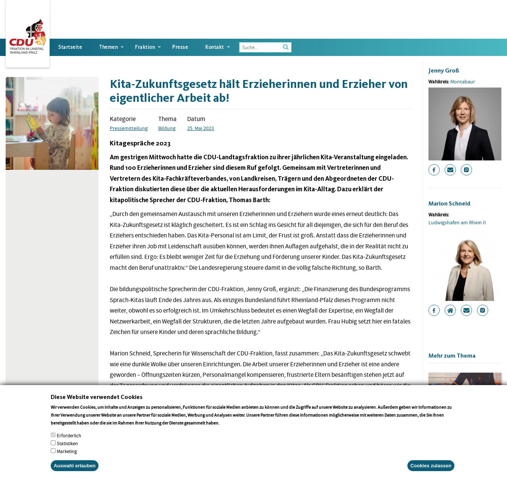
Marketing (67, 458)
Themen (108, 47)
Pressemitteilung (129, 128)
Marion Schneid (449, 203)
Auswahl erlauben (74, 472)
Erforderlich (69, 442)
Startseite (70, 47)
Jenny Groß (443, 70)
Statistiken (67, 450)
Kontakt (214, 47)
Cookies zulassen (430, 472)
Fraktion (145, 47)
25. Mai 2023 (200, 128)
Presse (180, 47)
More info (230, 429)
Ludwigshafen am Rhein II (457, 222)
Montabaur (462, 81)
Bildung (167, 128)
